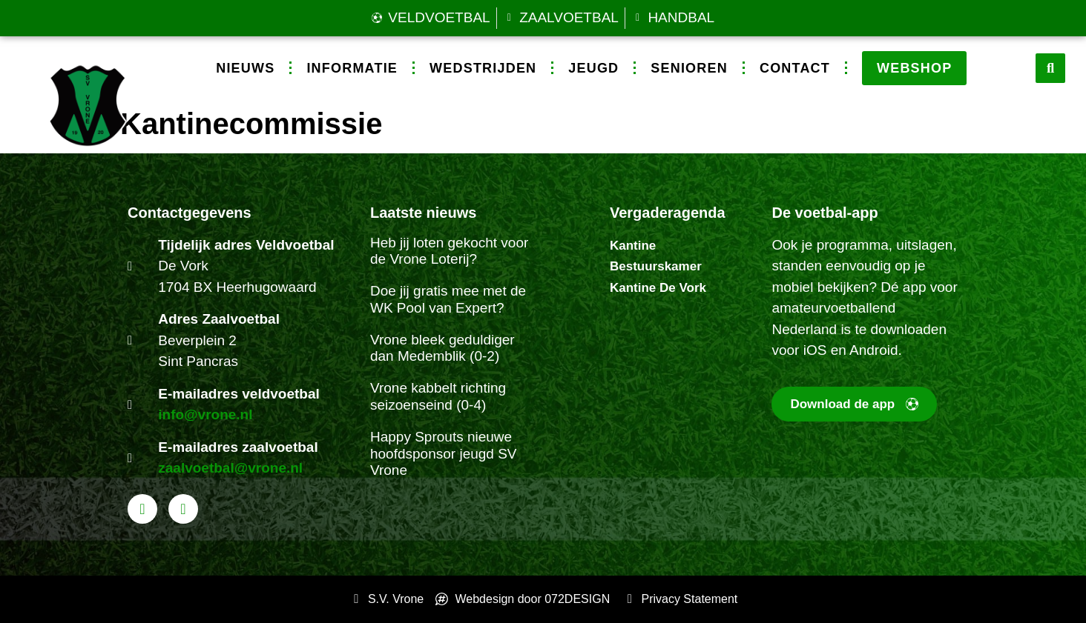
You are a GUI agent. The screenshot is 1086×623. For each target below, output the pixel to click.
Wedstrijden (483, 68)
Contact (795, 68)
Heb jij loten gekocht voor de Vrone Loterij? (449, 251)
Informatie (352, 68)
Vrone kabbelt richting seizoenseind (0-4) (438, 396)
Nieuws (245, 68)
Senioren (689, 68)
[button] (1050, 68)
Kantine (633, 246)
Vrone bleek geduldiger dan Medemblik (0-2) (442, 348)
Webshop (914, 68)
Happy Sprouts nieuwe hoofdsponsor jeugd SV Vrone (443, 454)
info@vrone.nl (205, 414)
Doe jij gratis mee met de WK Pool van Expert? (448, 299)
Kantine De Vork (658, 288)
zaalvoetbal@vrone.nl (230, 468)
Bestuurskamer (656, 266)
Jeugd (593, 68)
